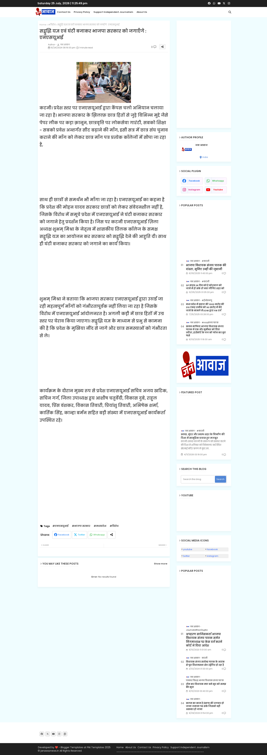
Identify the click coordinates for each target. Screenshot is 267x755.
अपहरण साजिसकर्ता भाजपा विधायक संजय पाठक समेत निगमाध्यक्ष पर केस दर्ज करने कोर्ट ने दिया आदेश (204, 640)
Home (43, 24)
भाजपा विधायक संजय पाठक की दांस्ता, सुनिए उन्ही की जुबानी (206, 267)
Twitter (81, 534)
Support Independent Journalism (113, 12)
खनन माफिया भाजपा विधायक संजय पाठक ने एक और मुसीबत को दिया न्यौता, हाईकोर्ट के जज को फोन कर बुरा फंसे (206, 331)
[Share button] (111, 535)
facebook (194, 180)
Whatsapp (99, 534)
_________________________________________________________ (160, 750)
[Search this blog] (198, 479)
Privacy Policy (82, 12)
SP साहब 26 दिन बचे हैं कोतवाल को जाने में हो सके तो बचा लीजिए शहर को (205, 287)
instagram (194, 189)
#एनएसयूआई (60, 526)
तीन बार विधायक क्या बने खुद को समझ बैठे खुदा (206, 686)
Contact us (63, 12)
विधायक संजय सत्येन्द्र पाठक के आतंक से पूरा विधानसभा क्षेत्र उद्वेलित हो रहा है (205, 663)
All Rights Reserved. (71, 750)
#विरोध (52, 24)
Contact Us (144, 747)
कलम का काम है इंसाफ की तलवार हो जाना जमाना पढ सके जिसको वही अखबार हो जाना (205, 706)
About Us (142, 12)
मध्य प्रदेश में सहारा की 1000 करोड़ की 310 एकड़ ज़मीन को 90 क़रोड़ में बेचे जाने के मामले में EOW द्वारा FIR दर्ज (205, 307)
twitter (186, 556)
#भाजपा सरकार (81, 526)
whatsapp (218, 180)
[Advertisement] (104, 172)
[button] (229, 12)
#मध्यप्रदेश (100, 526)
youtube (218, 189)
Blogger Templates (72, 747)
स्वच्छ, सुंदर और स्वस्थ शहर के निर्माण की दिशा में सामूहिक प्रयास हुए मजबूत (203, 436)
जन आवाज (201, 145)
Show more (160, 563)
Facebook (63, 534)
